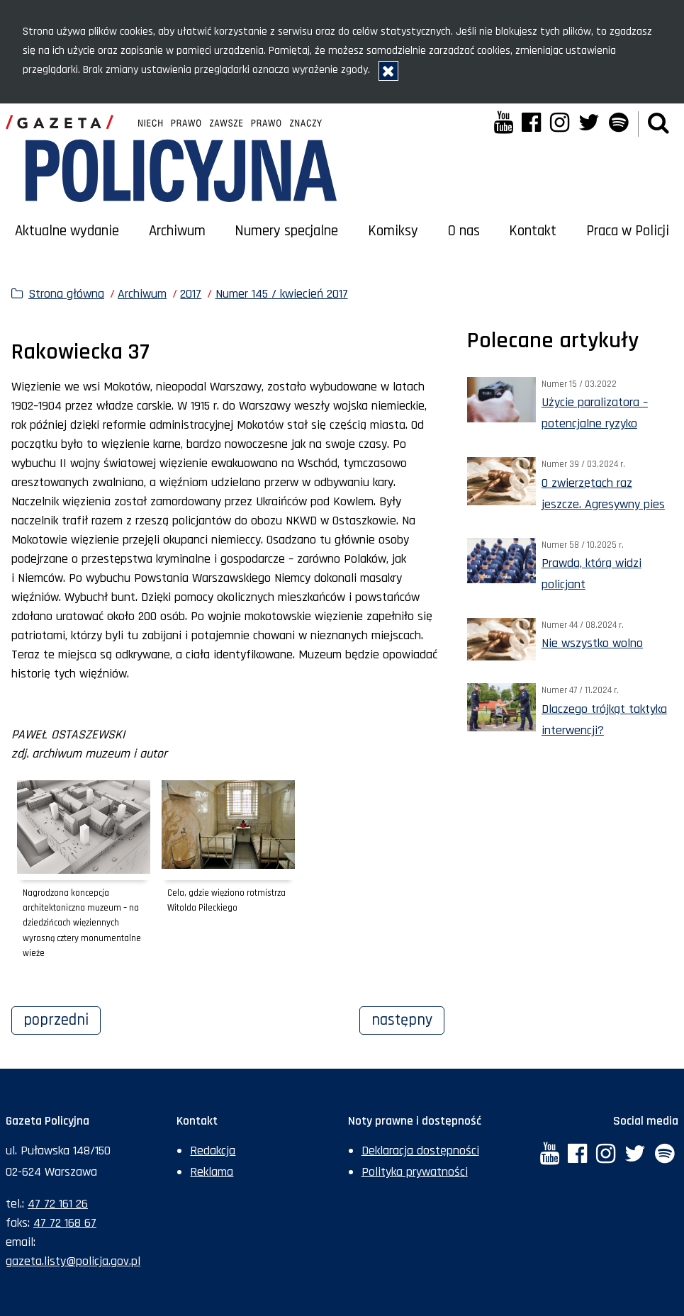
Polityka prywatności (414, 1172)
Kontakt (532, 231)
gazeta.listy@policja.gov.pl (73, 1261)
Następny (407, 1018)
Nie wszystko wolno (592, 643)
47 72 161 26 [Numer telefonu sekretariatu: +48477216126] (58, 1204)
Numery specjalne (286, 231)
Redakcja (212, 1150)
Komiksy (393, 231)
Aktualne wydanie (67, 231)
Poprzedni (62, 1018)
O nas (464, 231)
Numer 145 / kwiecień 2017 (281, 294)
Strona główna (66, 294)
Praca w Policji (627, 231)
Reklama (211, 1172)
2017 (190, 294)
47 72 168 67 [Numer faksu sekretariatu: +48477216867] (64, 1223)
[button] (658, 124)
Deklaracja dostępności (420, 1150)
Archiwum (177, 231)
